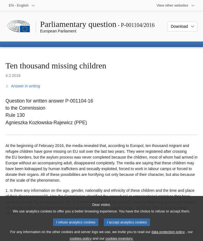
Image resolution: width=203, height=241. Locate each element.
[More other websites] (176, 5)
